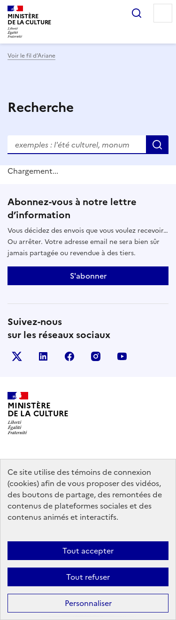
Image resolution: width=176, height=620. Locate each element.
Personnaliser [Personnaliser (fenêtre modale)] (88, 603)
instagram (95, 356)
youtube (122, 356)
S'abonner (88, 275)
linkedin (43, 356)
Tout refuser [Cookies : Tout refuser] (88, 577)
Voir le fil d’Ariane (31, 56)
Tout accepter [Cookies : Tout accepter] (88, 550)
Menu (162, 13)
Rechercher (136, 13)
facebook (69, 356)
